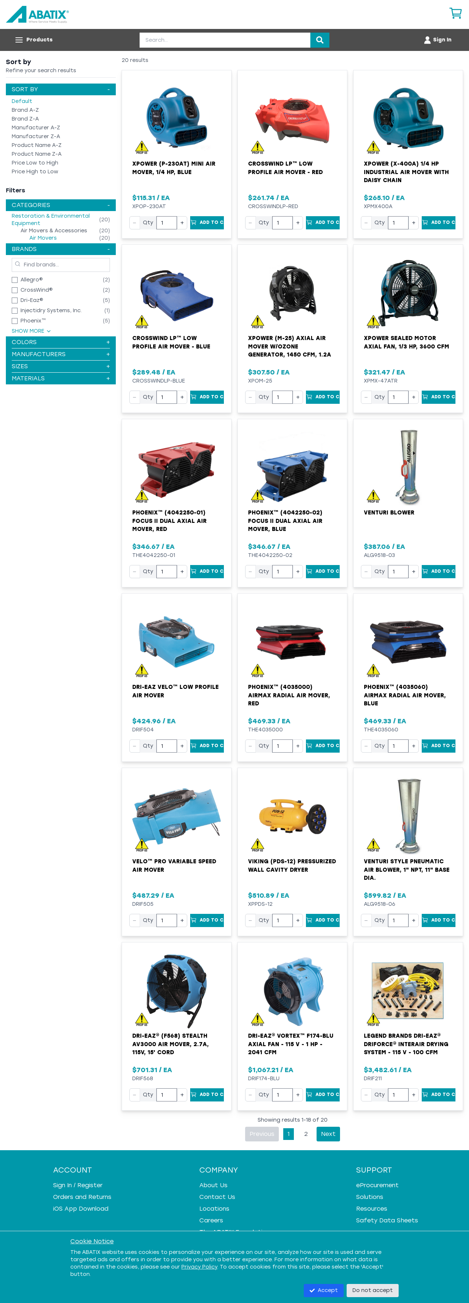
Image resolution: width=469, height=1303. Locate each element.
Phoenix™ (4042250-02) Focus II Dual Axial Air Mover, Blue (285, 520)
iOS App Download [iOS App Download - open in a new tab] (80, 1208)
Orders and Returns (82, 1196)
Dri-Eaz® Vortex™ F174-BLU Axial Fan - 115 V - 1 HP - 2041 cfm (290, 1044)
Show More (32, 331)
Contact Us (217, 1196)
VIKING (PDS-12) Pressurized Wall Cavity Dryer (292, 865)
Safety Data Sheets (387, 1220)
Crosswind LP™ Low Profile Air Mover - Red (285, 168)
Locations (214, 1208)
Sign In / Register (78, 1185)
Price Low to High (35, 163)
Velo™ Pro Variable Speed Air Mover (174, 865)
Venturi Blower (389, 512)
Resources (371, 1208)
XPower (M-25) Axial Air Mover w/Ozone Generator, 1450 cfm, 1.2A (289, 346)
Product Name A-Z (37, 145)
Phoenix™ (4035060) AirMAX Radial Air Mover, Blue (405, 695)
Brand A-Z (25, 110)
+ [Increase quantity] (182, 222)
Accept (324, 1290)
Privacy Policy (199, 1267)
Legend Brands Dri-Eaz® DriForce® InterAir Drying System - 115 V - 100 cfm (406, 1044)
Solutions (369, 1196)
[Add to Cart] (207, 222)
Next (328, 1133)
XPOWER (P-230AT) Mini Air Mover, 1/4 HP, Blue (173, 168)
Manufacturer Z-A (36, 136)
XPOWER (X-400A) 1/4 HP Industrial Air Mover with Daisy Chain (406, 172)
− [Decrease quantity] (135, 222)
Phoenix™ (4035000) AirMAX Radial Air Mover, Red (289, 695)
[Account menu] (437, 40)
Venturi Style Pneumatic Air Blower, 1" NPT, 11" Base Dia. (407, 869)
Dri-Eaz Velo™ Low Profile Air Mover (175, 691)
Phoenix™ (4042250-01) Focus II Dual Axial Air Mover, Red (169, 520)
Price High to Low (35, 172)
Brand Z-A (25, 119)
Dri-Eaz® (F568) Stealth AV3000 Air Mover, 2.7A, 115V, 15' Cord (170, 1044)
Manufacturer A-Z (36, 128)
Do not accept (372, 1290)
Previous (262, 1133)
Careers (211, 1220)
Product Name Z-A (37, 154)
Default (22, 101)
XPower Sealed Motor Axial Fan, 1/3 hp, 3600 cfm (406, 342)
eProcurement (377, 1185)
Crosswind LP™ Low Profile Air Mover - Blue (171, 342)
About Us (213, 1185)
